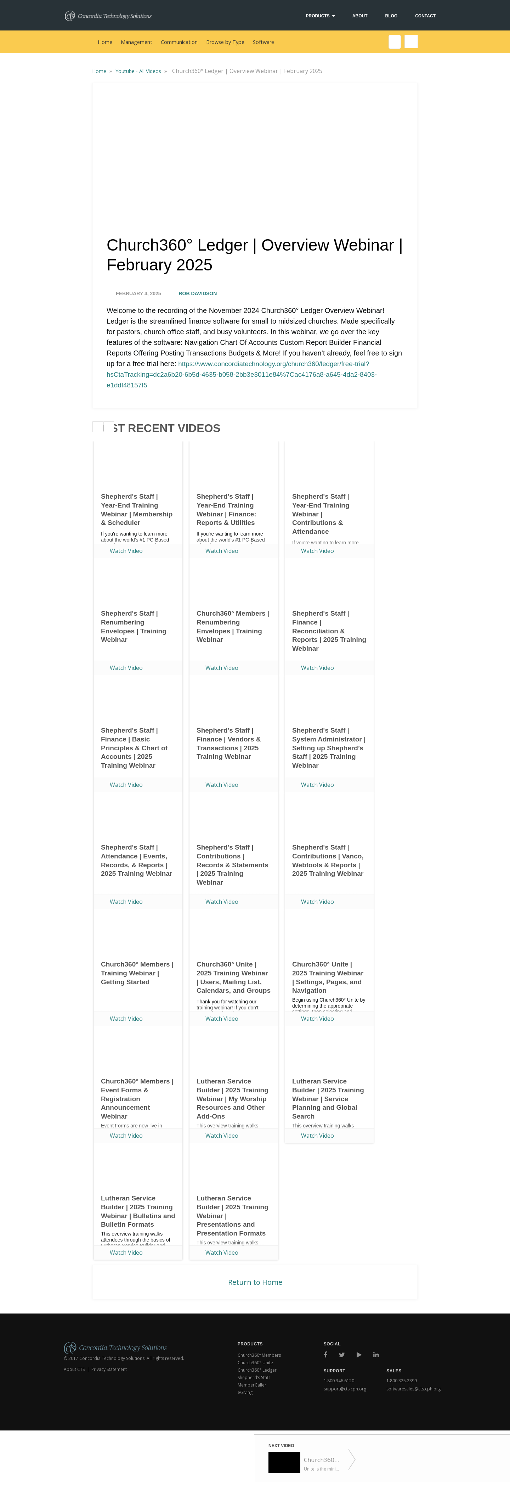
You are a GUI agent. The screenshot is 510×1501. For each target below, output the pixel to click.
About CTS (74, 1369)
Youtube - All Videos (139, 71)
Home (105, 42)
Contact (425, 15)
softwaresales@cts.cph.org (413, 1387)
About (360, 15)
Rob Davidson (198, 293)
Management (136, 42)
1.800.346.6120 (339, 1380)
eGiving (245, 1392)
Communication (179, 42)
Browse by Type (225, 42)
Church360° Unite (255, 1363)
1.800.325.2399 (401, 1380)
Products (318, 15)
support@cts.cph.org (345, 1387)
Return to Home (255, 1282)
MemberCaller (252, 1385)
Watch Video (126, 551)
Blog (391, 15)
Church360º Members (259, 1355)
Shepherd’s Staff (254, 1377)
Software (263, 42)
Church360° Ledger (257, 1370)
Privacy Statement (109, 1369)
